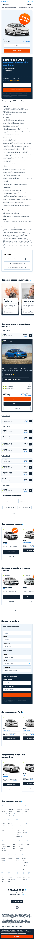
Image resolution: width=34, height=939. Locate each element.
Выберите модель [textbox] (9, 663)
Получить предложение (17, 89)
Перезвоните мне (17, 901)
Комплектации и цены (8, 7)
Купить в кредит (17, 50)
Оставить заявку (17, 695)
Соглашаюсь (17, 936)
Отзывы (21, 897)
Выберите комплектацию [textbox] (11, 670)
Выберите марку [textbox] (9, 657)
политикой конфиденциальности (10, 95)
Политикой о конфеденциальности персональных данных (13, 933)
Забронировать (17, 403)
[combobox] (17, 646)
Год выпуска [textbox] (8, 646)
